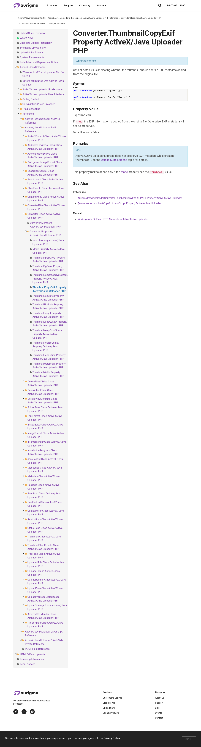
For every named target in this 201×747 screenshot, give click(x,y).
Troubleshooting (31, 108)
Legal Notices (27, 664)
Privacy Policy (112, 738)
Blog (157, 708)
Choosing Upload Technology (36, 42)
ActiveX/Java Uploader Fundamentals (43, 89)
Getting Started (30, 99)
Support (68, 5)
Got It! (188, 739)
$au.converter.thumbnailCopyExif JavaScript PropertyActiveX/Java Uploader (119, 203)
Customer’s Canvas (112, 698)
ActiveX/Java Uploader (58, 18)
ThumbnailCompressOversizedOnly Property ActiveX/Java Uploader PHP (52, 278)
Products (52, 5)
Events (158, 713)
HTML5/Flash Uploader (33, 654)
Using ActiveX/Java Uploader (38, 104)
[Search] (160, 6)
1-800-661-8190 (176, 5)
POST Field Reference (37, 648)
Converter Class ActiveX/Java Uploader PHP (140, 18)
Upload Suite (109, 708)
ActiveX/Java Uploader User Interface (43, 94)
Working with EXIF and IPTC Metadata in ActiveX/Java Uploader (113, 219)
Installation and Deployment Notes (39, 62)
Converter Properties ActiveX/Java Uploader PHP (43, 23)
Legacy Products (111, 713)
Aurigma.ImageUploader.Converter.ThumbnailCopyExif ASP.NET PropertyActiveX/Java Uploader (130, 198)
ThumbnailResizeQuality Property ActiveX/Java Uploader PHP (46, 346)
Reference (76, 18)
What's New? (27, 37)
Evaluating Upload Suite (33, 47)
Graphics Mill (109, 703)
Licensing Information (32, 659)
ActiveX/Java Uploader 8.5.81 (31, 18)
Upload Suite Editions (31, 52)
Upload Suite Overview (32, 33)
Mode (124, 172)
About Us (159, 698)
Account (101, 5)
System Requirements (32, 57)
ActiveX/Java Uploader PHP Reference (100, 18)
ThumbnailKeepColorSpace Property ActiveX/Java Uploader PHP (47, 334)
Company (84, 5)
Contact (159, 718)
